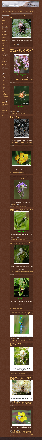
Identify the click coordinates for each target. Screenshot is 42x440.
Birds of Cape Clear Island (4, 26)
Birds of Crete (3, 28)
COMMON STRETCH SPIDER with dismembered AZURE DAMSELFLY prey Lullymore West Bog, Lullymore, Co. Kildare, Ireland (21, 313)
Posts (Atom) (13, 435)
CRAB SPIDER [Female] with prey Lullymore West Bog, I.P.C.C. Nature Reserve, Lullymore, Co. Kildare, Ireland (21, 407)
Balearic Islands (3, 20)
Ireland (21, 11)
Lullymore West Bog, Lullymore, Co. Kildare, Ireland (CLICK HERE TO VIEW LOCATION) (19, 113)
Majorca (3, 58)
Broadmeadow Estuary (4, 34)
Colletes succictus (16, 79)
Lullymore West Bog (23, 142)
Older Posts (32, 434)
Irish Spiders (28, 79)
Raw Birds (13, 44)
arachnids (12, 238)
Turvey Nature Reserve (4, 66)
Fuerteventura (3, 46)
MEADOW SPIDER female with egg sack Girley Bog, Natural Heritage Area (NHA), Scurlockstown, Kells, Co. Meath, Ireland (21, 16)
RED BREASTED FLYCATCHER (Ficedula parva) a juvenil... (6, 99)
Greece (18, 11)
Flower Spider (22, 238)
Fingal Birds (3, 45)
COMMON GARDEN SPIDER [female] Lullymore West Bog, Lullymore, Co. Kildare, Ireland (21, 84)
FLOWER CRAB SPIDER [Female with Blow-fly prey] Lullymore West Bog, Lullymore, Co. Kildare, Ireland (21, 344)
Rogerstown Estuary (4, 64)
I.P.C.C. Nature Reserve (21, 431)
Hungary (3, 50)
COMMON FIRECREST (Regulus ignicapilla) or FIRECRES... (5, 93)
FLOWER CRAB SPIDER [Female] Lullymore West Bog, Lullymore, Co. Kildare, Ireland (20, 243)
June (3, 88)
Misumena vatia (13, 172)
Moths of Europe (3, 59)
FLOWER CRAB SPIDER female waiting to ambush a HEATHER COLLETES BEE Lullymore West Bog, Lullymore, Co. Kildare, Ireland (21, 50)
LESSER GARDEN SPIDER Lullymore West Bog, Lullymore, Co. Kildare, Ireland (19, 276)
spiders (18, 172)
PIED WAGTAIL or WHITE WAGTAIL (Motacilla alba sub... (5, 95)
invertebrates (25, 402)
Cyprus (12, 11)
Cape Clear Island (3, 37)
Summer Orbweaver (20, 308)
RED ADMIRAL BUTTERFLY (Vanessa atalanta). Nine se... (5, 96)
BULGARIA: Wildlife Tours (4, 102)
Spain (33, 11)
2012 (3, 75)
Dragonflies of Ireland (4, 42)
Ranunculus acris (16, 172)
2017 (3, 79)
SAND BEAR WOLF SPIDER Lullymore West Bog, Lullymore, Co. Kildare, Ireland (21, 117)
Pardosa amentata (26, 142)
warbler (2, 69)
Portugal (30, 11)
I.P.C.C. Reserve (23, 402)
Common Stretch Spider (18, 339)
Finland (15, 11)
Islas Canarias (3, 56)
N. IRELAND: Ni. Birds (4, 112)
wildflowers (24, 172)
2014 (3, 77)
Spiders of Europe (21, 172)
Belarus (6, 11)
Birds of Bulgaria (3, 25)
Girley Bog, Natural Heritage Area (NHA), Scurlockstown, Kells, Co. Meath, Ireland (19, 46)
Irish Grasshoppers (3, 52)
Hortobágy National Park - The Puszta (5, 48)
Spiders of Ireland (13, 45)
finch (2, 67)
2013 (3, 76)
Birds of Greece (3, 31)
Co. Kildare (17, 238)
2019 (3, 81)
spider (13, 308)
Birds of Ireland (3, 32)
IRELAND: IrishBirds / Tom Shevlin (5, 109)
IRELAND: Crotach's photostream (5, 106)
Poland (27, 11)
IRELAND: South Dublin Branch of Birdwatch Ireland (5, 110)
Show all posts (25, 13)
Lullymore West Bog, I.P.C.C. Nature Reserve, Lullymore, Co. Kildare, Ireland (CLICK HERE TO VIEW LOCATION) (21, 403)
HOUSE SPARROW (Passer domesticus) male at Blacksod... (5, 97)
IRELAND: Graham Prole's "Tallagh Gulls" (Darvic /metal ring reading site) (5, 104)
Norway (24, 11)
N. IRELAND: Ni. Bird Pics (4, 111)
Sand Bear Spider (29, 142)
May (3, 87)
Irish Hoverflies (3, 53)
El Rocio (3, 43)
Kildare (30, 79)
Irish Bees (26, 79)
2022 (3, 83)
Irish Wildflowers (3, 55)
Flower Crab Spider (19, 79)
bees (12, 79)
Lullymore (20, 142)
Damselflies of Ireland (4, 40)
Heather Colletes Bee (23, 79)
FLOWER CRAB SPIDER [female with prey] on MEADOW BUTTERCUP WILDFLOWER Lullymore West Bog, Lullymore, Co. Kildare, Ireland (20, 148)
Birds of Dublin (3, 29)
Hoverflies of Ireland (4, 49)
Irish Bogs (26, 238)
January (4, 84)
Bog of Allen (14, 79)
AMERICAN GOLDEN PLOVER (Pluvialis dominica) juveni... (5, 91)
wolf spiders (16, 45)
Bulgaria (9, 11)
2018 (3, 80)
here (20, 39)
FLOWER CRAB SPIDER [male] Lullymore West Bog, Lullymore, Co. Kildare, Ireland (21, 210)
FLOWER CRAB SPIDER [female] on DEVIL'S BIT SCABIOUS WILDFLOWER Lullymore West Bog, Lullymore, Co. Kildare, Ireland (20, 178)
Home (3, 11)
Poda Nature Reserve (4, 61)
